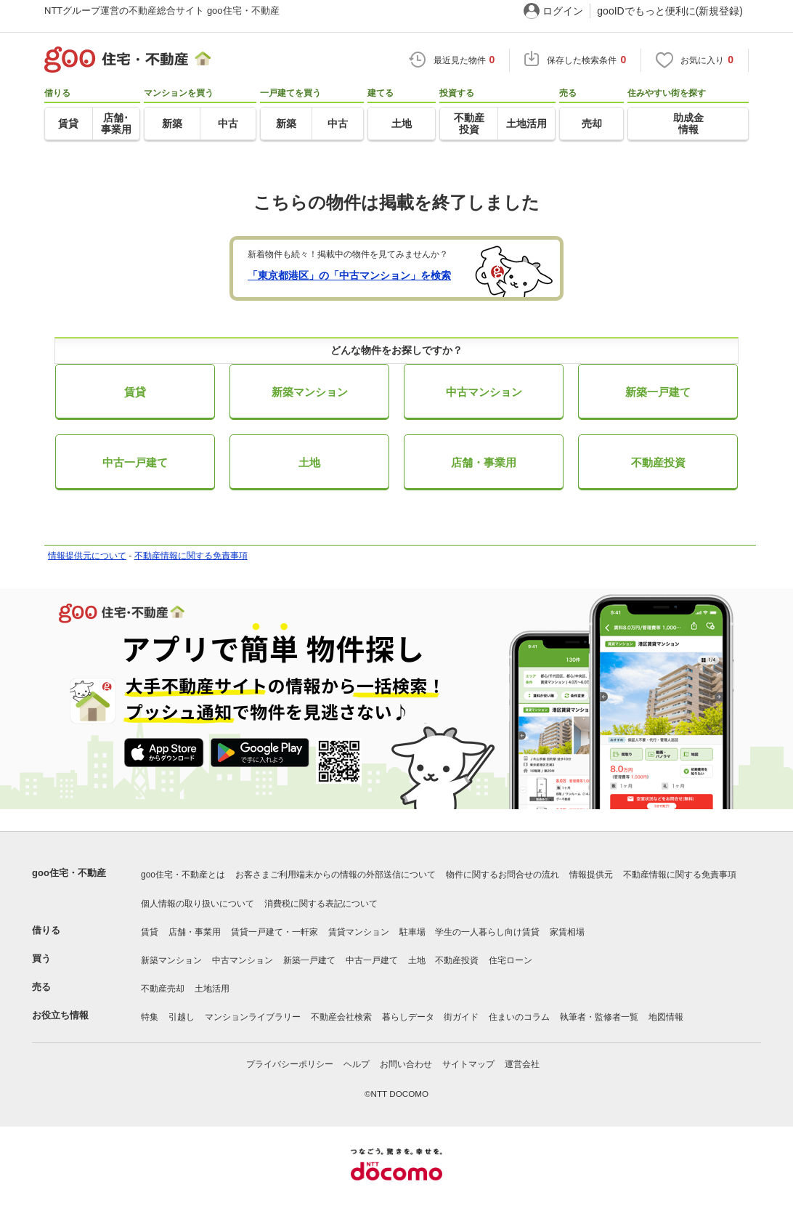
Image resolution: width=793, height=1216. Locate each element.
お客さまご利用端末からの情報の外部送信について (335, 875)
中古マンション (484, 392)
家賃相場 (567, 932)
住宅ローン (510, 960)
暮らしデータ (408, 1017)
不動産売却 (162, 989)
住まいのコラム (519, 1017)
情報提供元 (591, 875)
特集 (149, 1017)
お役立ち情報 (60, 1015)
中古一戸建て (135, 462)
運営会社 (522, 1064)
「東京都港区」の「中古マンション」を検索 (349, 275)
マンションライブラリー (253, 1017)
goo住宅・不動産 (69, 872)
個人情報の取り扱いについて (197, 904)
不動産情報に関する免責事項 (191, 556)
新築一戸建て (658, 392)
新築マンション (310, 392)
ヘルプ (356, 1064)
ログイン (562, 11)
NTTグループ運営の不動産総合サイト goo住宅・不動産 (162, 10)
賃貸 (135, 392)
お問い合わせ (406, 1064)
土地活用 (212, 989)
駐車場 (412, 932)
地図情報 (665, 1017)
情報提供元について (87, 556)
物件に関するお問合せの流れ (502, 875)
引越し (181, 1017)
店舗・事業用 (483, 462)
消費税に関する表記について (321, 904)
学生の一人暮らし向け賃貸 (487, 932)
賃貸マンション (358, 932)
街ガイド (461, 1017)
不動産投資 (658, 462)
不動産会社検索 (341, 1017)
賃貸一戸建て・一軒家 (274, 932)
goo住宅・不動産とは (183, 875)
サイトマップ (468, 1064)
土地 (309, 462)
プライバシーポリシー (289, 1064)
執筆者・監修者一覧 (599, 1017)
